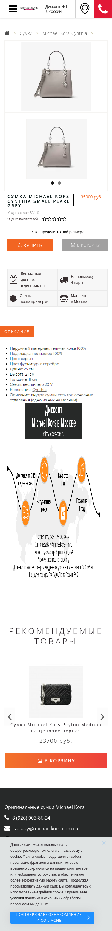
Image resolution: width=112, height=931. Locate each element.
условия (17, 898)
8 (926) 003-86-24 (31, 818)
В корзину (85, 245)
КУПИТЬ (33, 245)
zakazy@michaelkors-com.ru (46, 828)
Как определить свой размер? (57, 232)
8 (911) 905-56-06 (103, 9)
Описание (17, 331)
